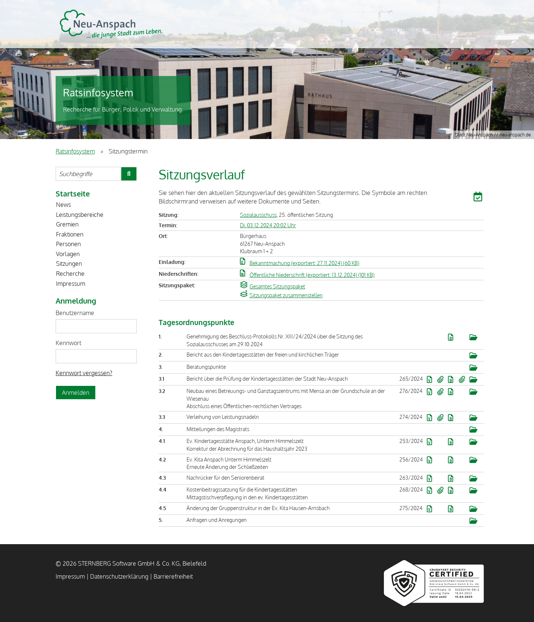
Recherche (70, 273)
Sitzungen (69, 263)
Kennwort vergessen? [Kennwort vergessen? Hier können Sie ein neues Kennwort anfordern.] (84, 373)
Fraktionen (69, 234)
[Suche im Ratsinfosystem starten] (129, 174)
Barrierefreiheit (173, 576)
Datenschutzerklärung (119, 576)
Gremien (67, 224)
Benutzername (75, 313)
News (63, 204)
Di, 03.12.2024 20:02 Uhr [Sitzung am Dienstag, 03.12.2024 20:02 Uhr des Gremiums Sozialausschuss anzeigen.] (268, 225)
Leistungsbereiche (79, 214)
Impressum (70, 283)
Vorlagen (68, 254)
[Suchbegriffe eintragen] (88, 174)
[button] (479, 198)
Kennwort (68, 343)
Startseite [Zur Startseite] (73, 193)
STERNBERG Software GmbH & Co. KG (111, 24)
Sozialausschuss (258, 214)
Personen (68, 244)
